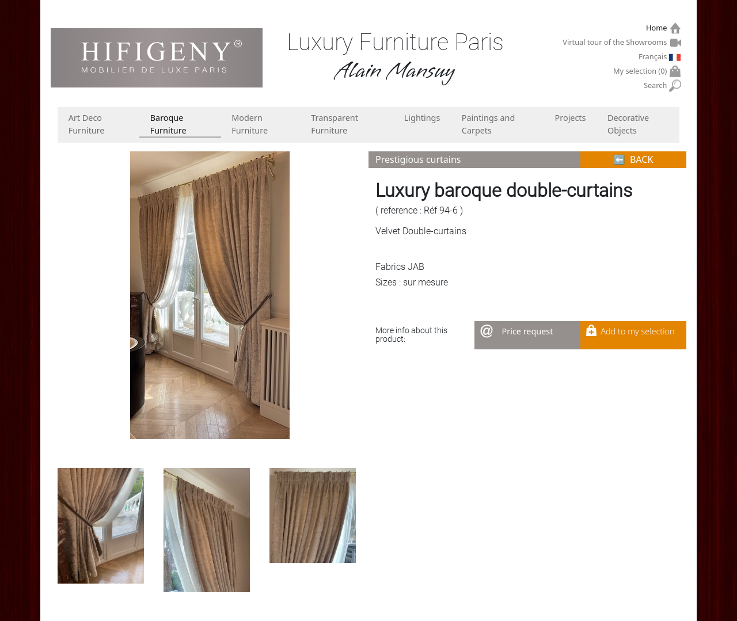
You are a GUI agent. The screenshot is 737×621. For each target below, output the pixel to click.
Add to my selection (637, 331)
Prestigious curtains (418, 159)
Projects (570, 117)
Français (654, 56)
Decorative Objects (628, 124)
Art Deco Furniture (87, 124)
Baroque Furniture (168, 124)
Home (658, 28)
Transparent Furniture (334, 124)
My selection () (641, 71)
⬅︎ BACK (634, 159)
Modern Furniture (249, 124)
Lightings (422, 117)
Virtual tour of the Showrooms (616, 42)
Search (657, 85)
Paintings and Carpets (488, 124)
